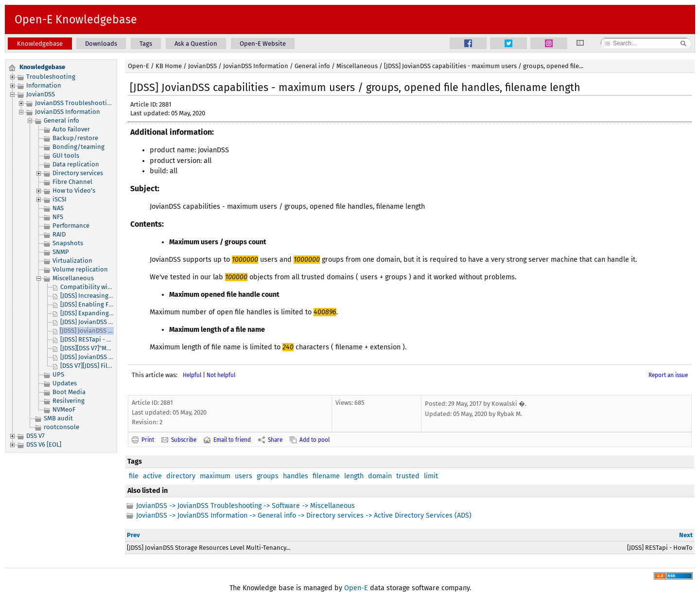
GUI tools (65, 155)
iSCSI (59, 199)
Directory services (77, 173)
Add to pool (314, 439)
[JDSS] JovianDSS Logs (91, 357)
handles (295, 476)
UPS (58, 374)
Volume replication (80, 269)
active (152, 476)
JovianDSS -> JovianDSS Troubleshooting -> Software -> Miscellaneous (245, 506)
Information (43, 85)
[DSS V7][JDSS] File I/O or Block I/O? (110, 365)
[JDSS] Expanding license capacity (108, 313)
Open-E (138, 66)
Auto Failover (71, 129)
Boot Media (69, 392)
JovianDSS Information (67, 111)
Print (147, 439)
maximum (215, 476)
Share (275, 439)
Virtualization (72, 260)
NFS (57, 216)
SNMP (60, 251)
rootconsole (61, 427)
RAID (59, 234)
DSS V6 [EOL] (43, 444)
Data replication (75, 164)
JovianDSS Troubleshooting (74, 103)
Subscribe (183, 439)
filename (326, 476)
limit (431, 476)
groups (268, 476)
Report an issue (668, 375)
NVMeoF (63, 409)
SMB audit (58, 418)
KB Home (169, 66)
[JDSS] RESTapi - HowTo (93, 339)
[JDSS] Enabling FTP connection (105, 304)
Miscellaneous (73, 278)
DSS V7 (35, 435)
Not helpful (221, 375)
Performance (70, 225)
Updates (64, 383)
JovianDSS (40, 94)
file (134, 476)
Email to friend (232, 439)
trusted (408, 476)
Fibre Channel (72, 181)
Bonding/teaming (78, 146)
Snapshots (67, 243)
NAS (58, 208)
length (354, 476)
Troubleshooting (50, 76)
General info (61, 120)
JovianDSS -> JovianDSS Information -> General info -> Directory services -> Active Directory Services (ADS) (304, 515)
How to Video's (73, 190)
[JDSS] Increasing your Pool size (105, 295)
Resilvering (68, 400)
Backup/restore (75, 138)
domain (380, 476)
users (243, 476)
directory (180, 476)
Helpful (192, 375)
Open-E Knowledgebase (76, 19)
